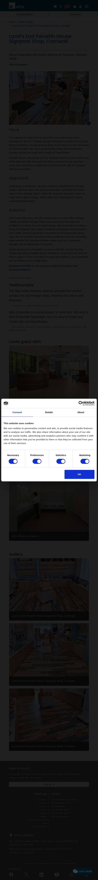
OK (79, 474)
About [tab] (80, 412)
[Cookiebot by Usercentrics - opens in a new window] (80, 403)
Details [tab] (49, 412)
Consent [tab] (17, 412)
